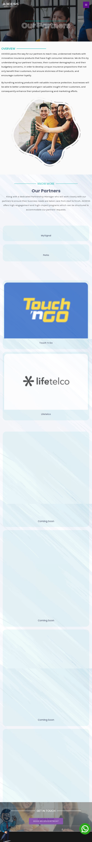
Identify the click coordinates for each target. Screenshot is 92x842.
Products (6, 779)
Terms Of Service (10, 792)
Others (50, 792)
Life (49, 779)
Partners (5, 783)
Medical (51, 788)
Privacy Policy (8, 788)
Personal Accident (57, 783)
